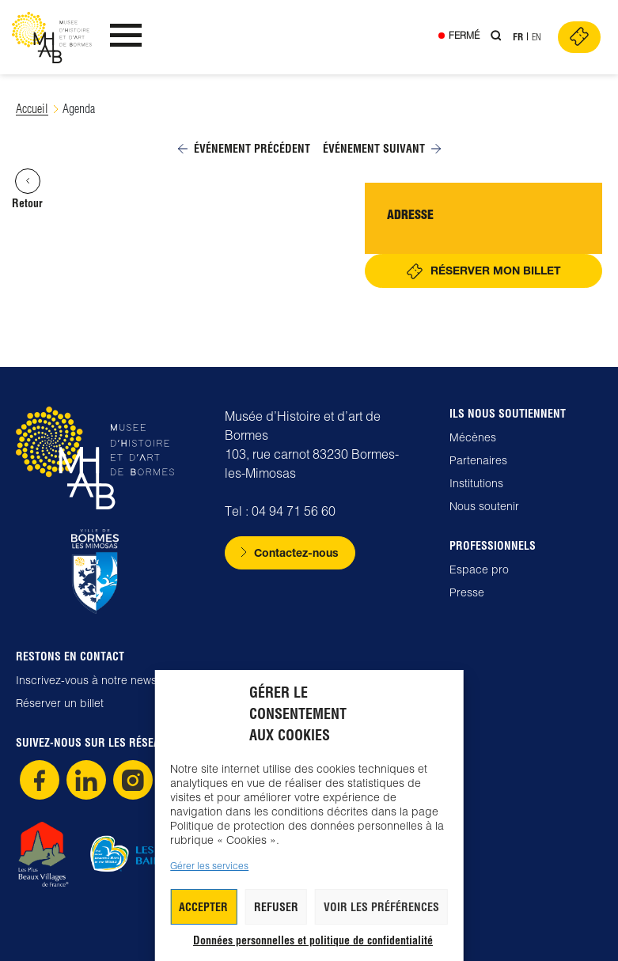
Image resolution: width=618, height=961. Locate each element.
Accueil (32, 108)
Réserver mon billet (495, 270)
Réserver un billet (60, 703)
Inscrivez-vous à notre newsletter (99, 680)
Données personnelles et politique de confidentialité (313, 940)
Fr (518, 37)
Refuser (276, 907)
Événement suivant (382, 149)
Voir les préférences (381, 907)
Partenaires (478, 460)
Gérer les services (209, 866)
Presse (466, 592)
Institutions (476, 483)
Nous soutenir (484, 506)
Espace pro (479, 569)
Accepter (203, 907)
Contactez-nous (296, 552)
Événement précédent (244, 149)
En (536, 37)
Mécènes (472, 437)
